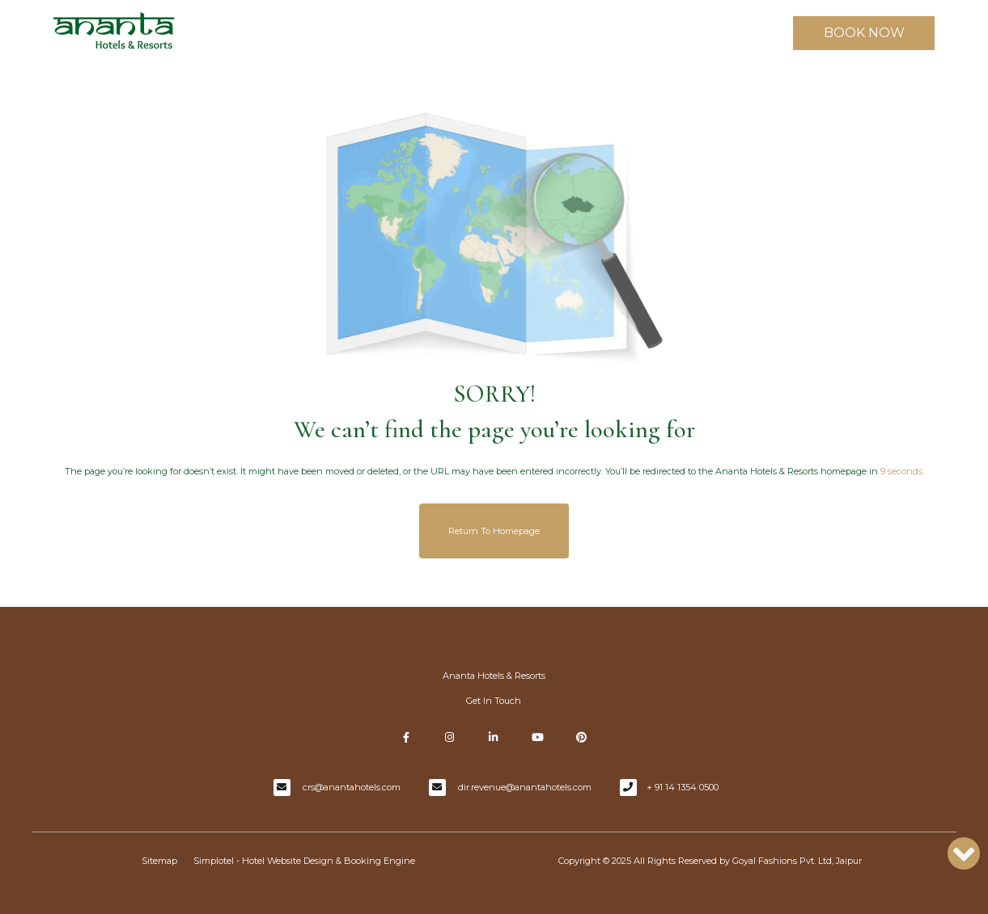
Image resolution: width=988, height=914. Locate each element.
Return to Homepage (494, 531)
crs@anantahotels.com (352, 787)
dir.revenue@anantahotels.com (525, 787)
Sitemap (159, 860)
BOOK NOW (864, 32)
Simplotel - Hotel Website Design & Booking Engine (304, 860)
